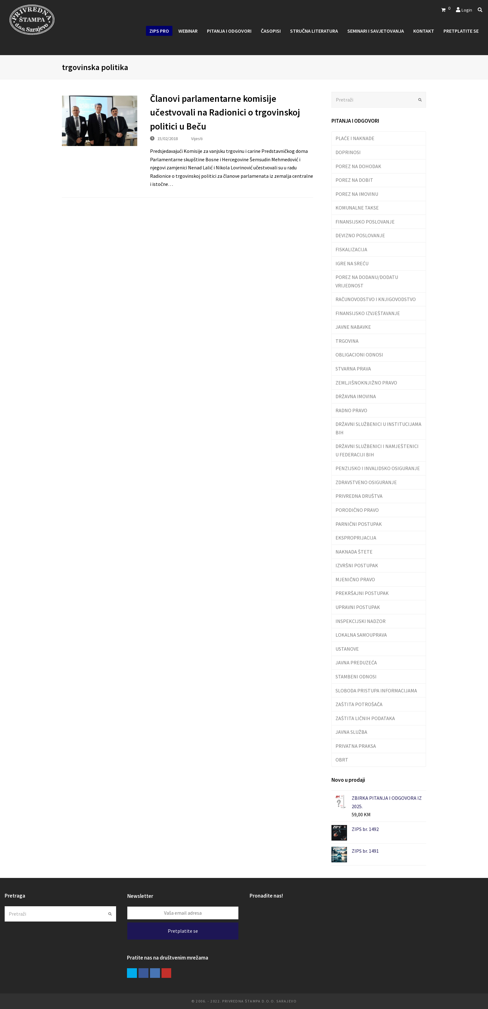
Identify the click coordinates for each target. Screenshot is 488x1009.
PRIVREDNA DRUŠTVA (359, 496)
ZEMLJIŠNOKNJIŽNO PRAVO (366, 383)
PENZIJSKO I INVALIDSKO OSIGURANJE (378, 468)
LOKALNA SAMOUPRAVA (361, 635)
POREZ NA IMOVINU (357, 194)
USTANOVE (347, 649)
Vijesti (197, 138)
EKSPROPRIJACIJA (356, 538)
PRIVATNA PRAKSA (356, 746)
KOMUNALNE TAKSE (357, 208)
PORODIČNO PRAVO (357, 510)
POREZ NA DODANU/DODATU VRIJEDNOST (367, 281)
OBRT (342, 760)
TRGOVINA (347, 341)
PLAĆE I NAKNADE (355, 138)
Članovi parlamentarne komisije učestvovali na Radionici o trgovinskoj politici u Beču (225, 112)
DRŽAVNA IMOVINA (356, 396)
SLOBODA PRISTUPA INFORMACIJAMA (376, 690)
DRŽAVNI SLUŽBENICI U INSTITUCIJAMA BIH (378, 428)
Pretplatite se (183, 931)
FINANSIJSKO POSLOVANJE (365, 222)
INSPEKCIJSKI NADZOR (361, 621)
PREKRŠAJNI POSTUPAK (362, 593)
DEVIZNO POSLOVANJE (360, 235)
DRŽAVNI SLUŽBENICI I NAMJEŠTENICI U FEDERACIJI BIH (377, 450)
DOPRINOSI (348, 152)
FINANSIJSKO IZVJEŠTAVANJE (368, 313)
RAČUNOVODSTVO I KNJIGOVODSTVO (376, 299)
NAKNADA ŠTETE (354, 552)
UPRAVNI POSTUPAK (358, 607)
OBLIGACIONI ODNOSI (359, 354)
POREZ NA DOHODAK (358, 166)
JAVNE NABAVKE (353, 327)
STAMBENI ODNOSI (356, 676)
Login (466, 10)
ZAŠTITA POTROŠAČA (359, 704)
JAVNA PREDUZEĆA (356, 662)
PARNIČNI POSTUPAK (359, 524)
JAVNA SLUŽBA (351, 732)
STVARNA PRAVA (353, 368)
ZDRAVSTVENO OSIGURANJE (366, 482)
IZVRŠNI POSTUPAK (357, 565)
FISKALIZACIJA (351, 249)
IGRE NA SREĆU (352, 263)
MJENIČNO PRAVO (355, 579)
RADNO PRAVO (351, 410)
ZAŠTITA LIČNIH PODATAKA (365, 718)
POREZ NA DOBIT (354, 180)
